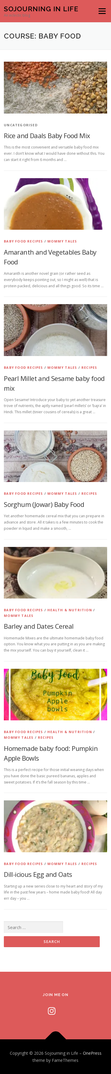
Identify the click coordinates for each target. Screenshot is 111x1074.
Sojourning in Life (41, 9)
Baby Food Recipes (23, 241)
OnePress (92, 1053)
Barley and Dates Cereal (38, 626)
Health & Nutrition (69, 610)
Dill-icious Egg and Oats (38, 874)
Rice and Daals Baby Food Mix (47, 135)
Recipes (89, 367)
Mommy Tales (62, 241)
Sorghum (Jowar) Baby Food (44, 504)
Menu (102, 11)
